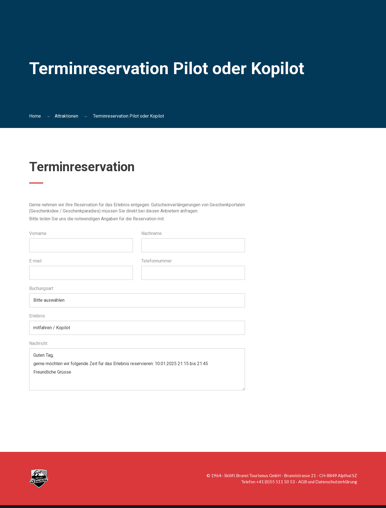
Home (35, 116)
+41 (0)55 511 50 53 (275, 481)
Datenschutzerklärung (336, 481)
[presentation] (71, 410)
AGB (302, 481)
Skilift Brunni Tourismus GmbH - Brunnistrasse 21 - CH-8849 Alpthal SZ (290, 475)
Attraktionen (66, 116)
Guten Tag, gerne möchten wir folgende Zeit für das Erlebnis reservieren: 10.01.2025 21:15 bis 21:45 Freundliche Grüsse (137, 369)
